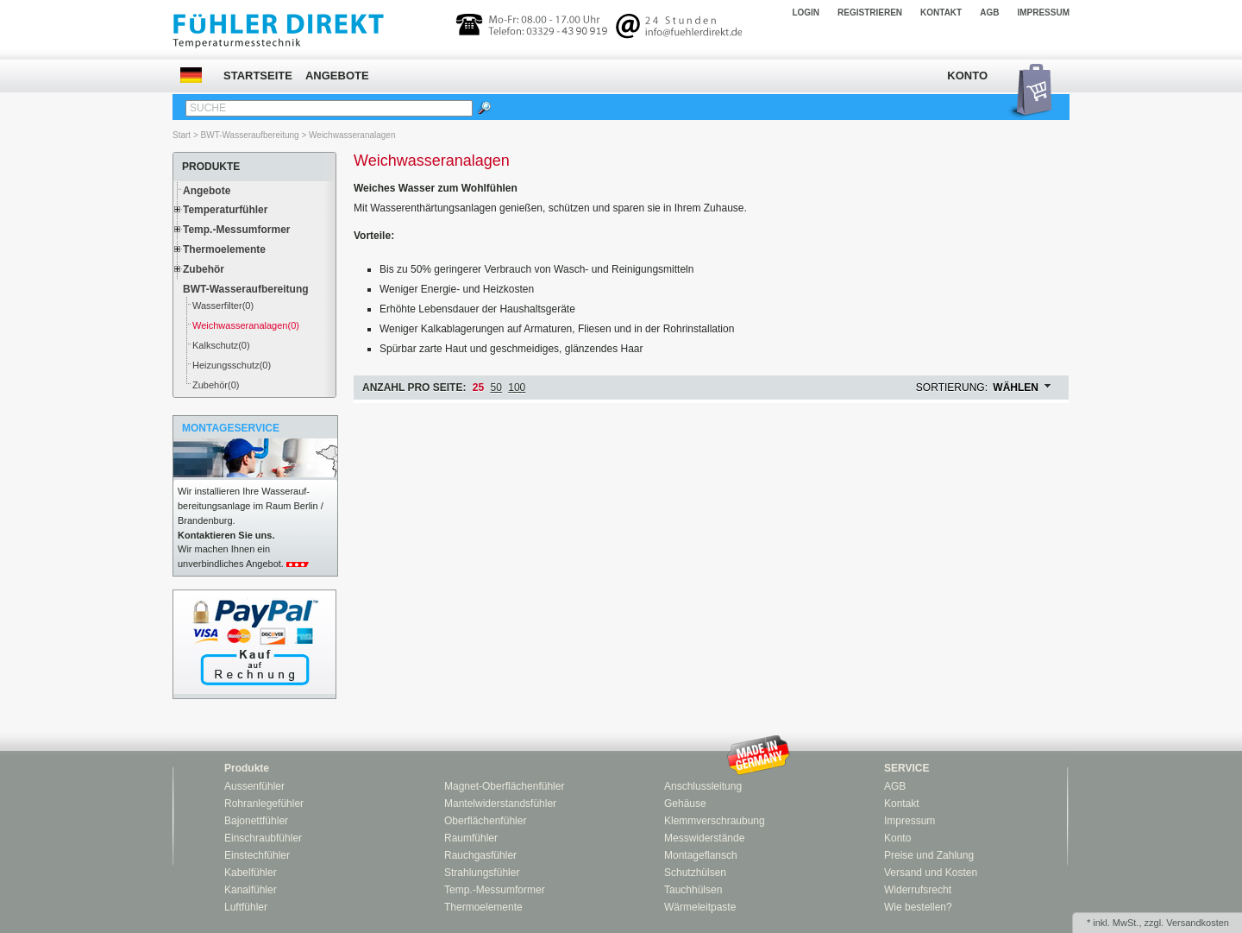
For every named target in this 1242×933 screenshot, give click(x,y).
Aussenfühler (254, 786)
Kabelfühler (250, 873)
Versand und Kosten (930, 873)
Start (181, 135)
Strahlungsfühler (481, 873)
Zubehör (203, 269)
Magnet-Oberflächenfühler (504, 786)
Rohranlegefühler (264, 803)
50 (496, 387)
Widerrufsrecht (917, 890)
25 (478, 387)
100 (516, 387)
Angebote (337, 75)
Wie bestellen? (918, 907)
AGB (989, 12)
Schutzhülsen (695, 873)
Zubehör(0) (215, 385)
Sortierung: (952, 387)
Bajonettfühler (256, 821)
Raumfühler (471, 838)
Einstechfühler (257, 855)
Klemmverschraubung (714, 821)
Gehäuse (685, 803)
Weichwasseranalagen (352, 135)
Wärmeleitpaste (700, 907)
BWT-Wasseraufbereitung (250, 135)
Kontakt (941, 12)
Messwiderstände (704, 838)
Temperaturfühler (225, 210)
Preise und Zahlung (929, 855)
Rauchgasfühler (480, 855)
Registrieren (869, 12)
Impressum (1043, 12)
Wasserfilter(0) (223, 305)
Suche (208, 108)
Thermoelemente (224, 249)
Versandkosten (1197, 922)
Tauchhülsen (693, 890)
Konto (967, 75)
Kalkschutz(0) (221, 345)
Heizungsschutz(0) (231, 365)
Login (805, 12)
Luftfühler (245, 907)
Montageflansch (700, 855)
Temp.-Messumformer (236, 230)
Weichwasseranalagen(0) (245, 325)
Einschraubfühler (263, 838)
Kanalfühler (250, 890)
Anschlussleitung (703, 786)
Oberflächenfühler (485, 821)
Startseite (257, 75)
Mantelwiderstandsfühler (500, 803)
